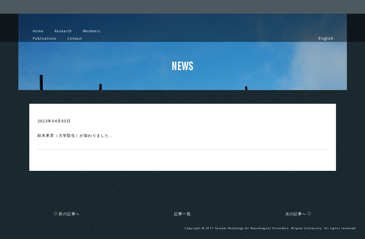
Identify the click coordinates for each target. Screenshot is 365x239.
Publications (44, 38)
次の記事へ (298, 213)
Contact (74, 38)
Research (63, 31)
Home (38, 31)
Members (91, 31)
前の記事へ (67, 213)
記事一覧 (182, 213)
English (326, 38)
